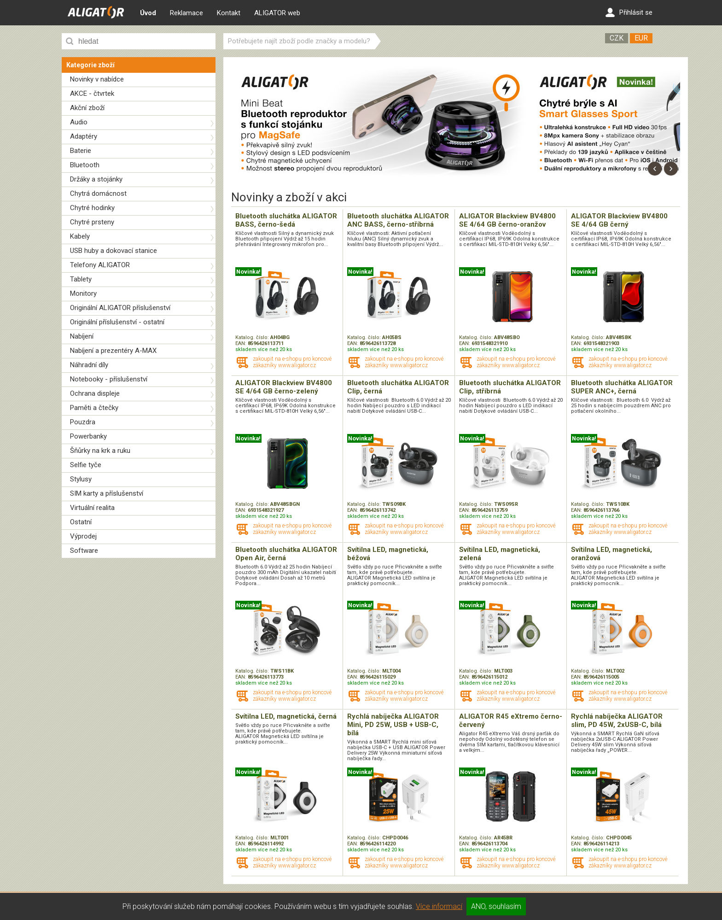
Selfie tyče (85, 465)
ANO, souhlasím (496, 906)
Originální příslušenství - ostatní (117, 322)
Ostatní (81, 522)
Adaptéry (83, 136)
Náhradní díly (89, 365)
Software (84, 550)
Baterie (80, 150)
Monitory (83, 293)
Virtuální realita (92, 508)
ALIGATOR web (277, 13)
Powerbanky (88, 436)
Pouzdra (82, 422)
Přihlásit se (629, 12)
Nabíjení (81, 336)
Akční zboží (87, 108)
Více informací (439, 906)
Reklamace (186, 13)
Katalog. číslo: (252, 337)
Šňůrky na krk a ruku (100, 450)
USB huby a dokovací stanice (113, 250)
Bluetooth (84, 165)
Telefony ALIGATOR (100, 265)
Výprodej (83, 536)
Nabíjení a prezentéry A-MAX (113, 350)
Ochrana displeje (95, 393)
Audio (78, 122)
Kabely (80, 236)
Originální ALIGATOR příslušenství (120, 308)
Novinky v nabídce (97, 79)
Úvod (148, 13)
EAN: (241, 343)
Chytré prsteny (92, 222)
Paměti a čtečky (94, 408)
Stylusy (81, 479)
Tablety (81, 279)
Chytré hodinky (92, 208)
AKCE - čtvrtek (92, 93)
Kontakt (228, 13)
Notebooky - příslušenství (108, 379)
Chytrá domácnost (98, 193)
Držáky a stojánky (96, 179)
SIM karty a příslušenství (106, 493)
